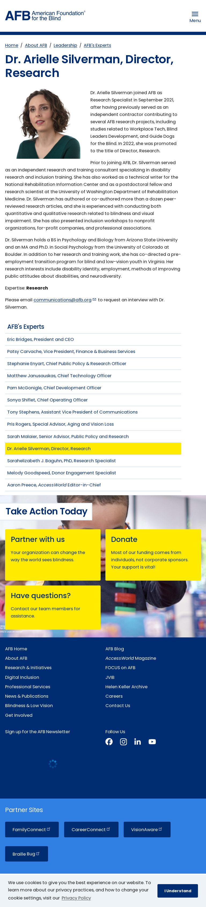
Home (11, 45)
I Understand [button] (177, 891)
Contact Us (117, 706)
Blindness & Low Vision (29, 706)
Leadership (65, 45)
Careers (114, 696)
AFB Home (16, 649)
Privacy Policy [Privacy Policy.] (76, 898)
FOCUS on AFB (120, 668)
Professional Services (27, 687)
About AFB (36, 45)
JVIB (110, 677)
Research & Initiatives (28, 668)
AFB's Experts (97, 45)
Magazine (130, 658)
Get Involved (18, 715)
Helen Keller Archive (126, 687)
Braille (27, 854)
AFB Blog (114, 649)
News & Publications (26, 696)
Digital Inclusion (22, 677)
